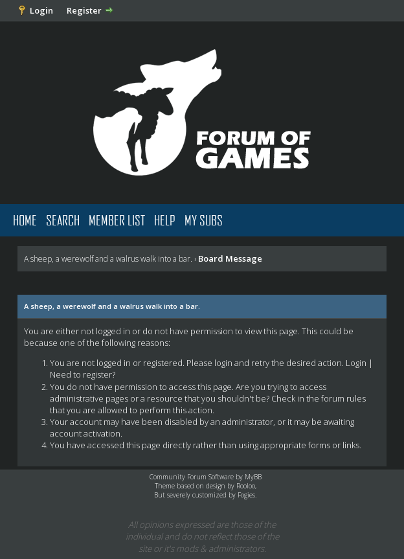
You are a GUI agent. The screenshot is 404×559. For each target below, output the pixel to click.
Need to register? (82, 374)
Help (164, 220)
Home (25, 220)
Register (84, 10)
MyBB (253, 476)
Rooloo (245, 485)
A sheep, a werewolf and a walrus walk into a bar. (108, 258)
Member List (117, 220)
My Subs (204, 220)
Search (63, 220)
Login (41, 10)
